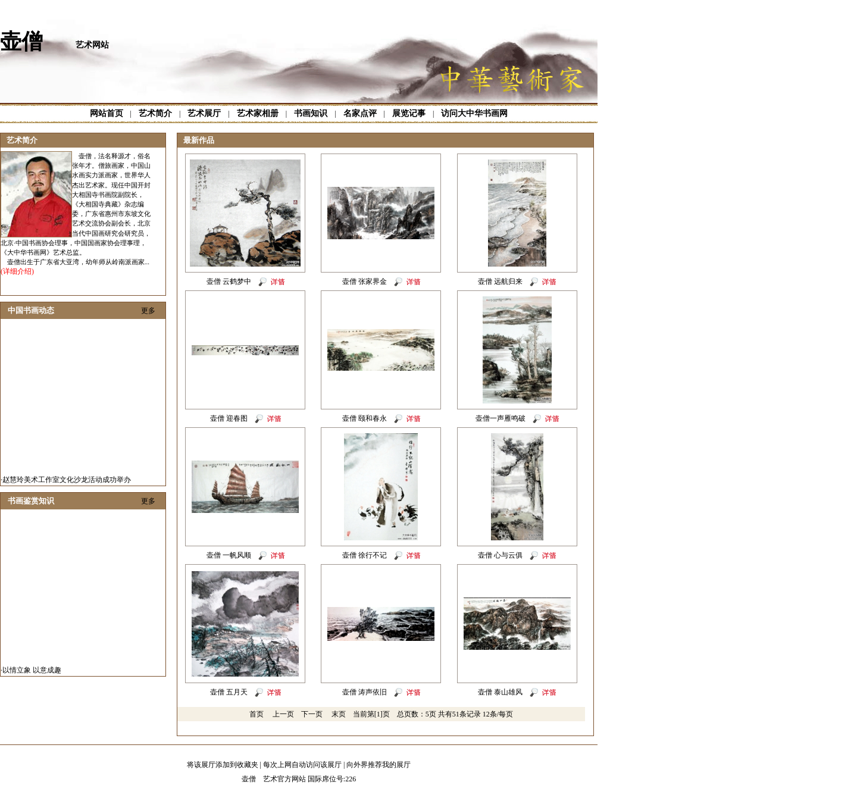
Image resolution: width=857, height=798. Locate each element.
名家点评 (360, 113)
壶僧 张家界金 (364, 281)
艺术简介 (155, 113)
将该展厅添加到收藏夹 (222, 765)
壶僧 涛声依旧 (364, 692)
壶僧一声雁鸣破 (501, 418)
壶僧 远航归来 (500, 281)
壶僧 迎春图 (229, 418)
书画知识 (310, 113)
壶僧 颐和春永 (364, 418)
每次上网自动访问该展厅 (302, 765)
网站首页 (106, 113)
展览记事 (409, 113)
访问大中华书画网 (474, 113)
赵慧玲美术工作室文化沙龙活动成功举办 (66, 482)
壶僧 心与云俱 (500, 555)
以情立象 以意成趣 (31, 672)
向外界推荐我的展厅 (378, 765)
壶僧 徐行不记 (364, 555)
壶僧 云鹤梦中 (229, 281)
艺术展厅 (204, 113)
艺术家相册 (258, 113)
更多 (148, 310)
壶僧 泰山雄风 (500, 692)
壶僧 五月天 (229, 692)
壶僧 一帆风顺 (229, 555)
